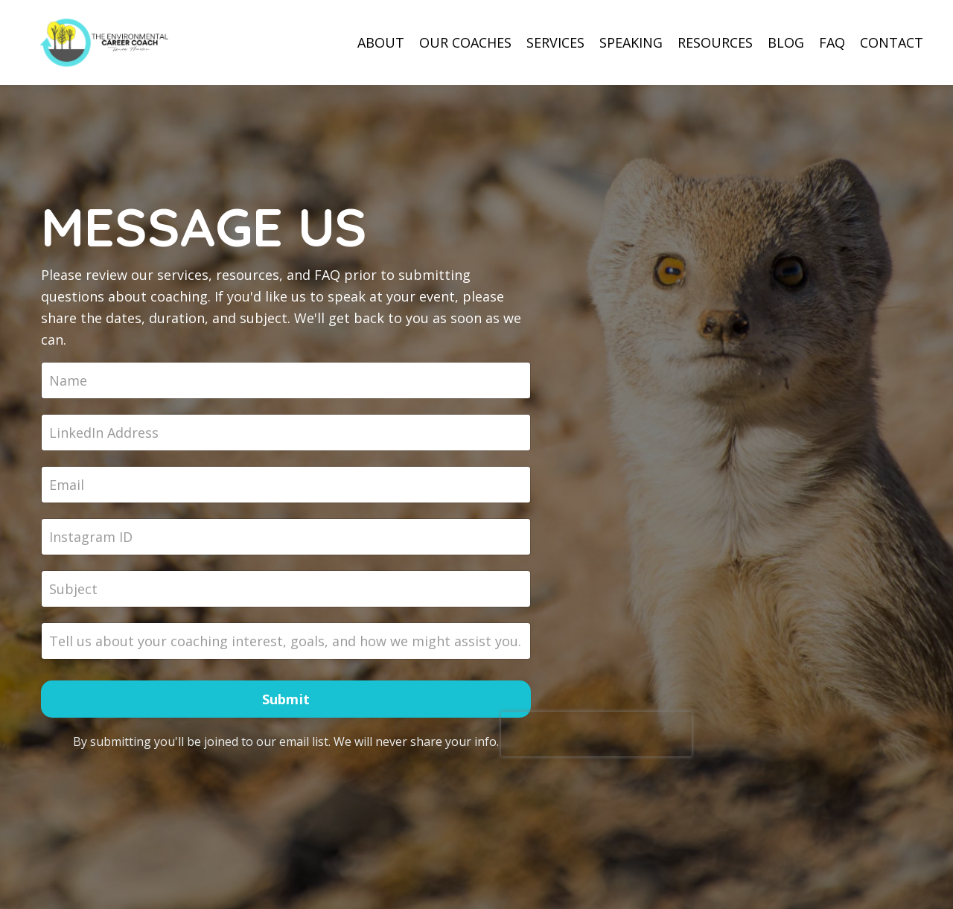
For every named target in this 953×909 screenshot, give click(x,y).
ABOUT (380, 42)
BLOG (786, 42)
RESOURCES (715, 42)
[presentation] (596, 734)
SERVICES (555, 42)
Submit (286, 699)
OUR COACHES (465, 42)
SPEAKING (631, 42)
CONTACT (891, 42)
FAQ (832, 42)
